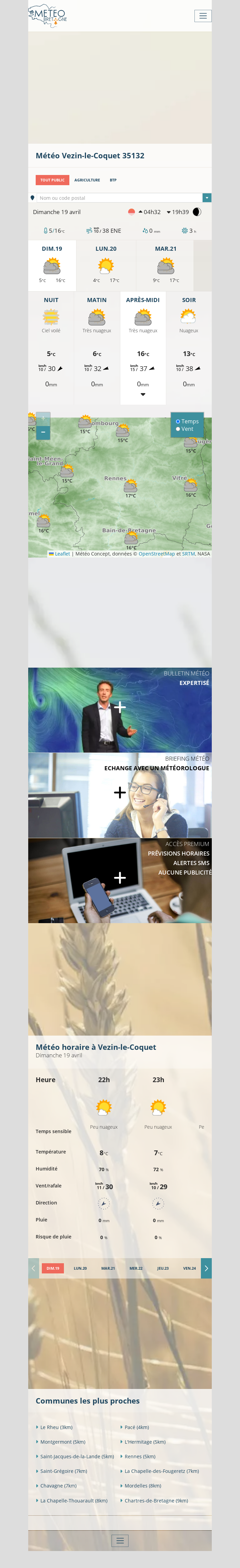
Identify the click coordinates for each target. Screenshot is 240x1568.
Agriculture (87, 179)
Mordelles (140, 1485)
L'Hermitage (143, 1442)
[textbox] (124, 198)
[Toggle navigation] (203, 16)
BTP (113, 179)
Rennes (137, 1456)
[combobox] (124, 197)
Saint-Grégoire (61, 1471)
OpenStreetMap (157, 553)
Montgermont (60, 1442)
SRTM (188, 553)
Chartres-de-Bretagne (154, 1500)
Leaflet (59, 553)
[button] (43, 524)
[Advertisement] (138, 87)
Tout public (52, 179)
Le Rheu (54, 1427)
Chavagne (56, 1485)
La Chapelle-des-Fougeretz (159, 1471)
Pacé (134, 1427)
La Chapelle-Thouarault (71, 1500)
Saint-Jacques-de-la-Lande (75, 1456)
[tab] (53, 1268)
